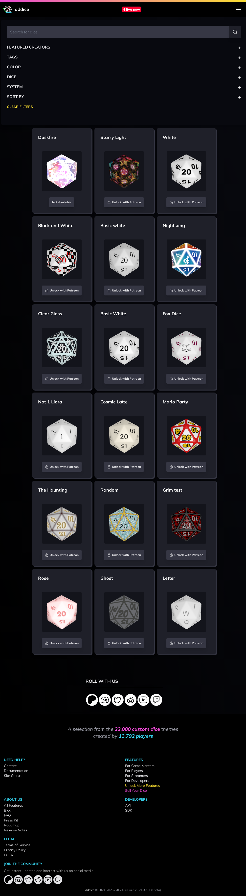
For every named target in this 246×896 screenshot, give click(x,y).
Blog (7, 810)
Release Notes (15, 830)
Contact (10, 766)
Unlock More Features (142, 785)
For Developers (137, 780)
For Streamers (136, 775)
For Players (134, 770)
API (128, 805)
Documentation (16, 770)
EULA (8, 855)
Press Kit (11, 820)
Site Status (13, 775)
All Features (13, 805)
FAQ (7, 815)
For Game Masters (140, 766)
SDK (128, 810)
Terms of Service (17, 845)
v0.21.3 (121, 890)
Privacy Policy (14, 850)
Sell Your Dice (136, 790)
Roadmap (11, 825)
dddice (89, 890)
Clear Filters (20, 107)
